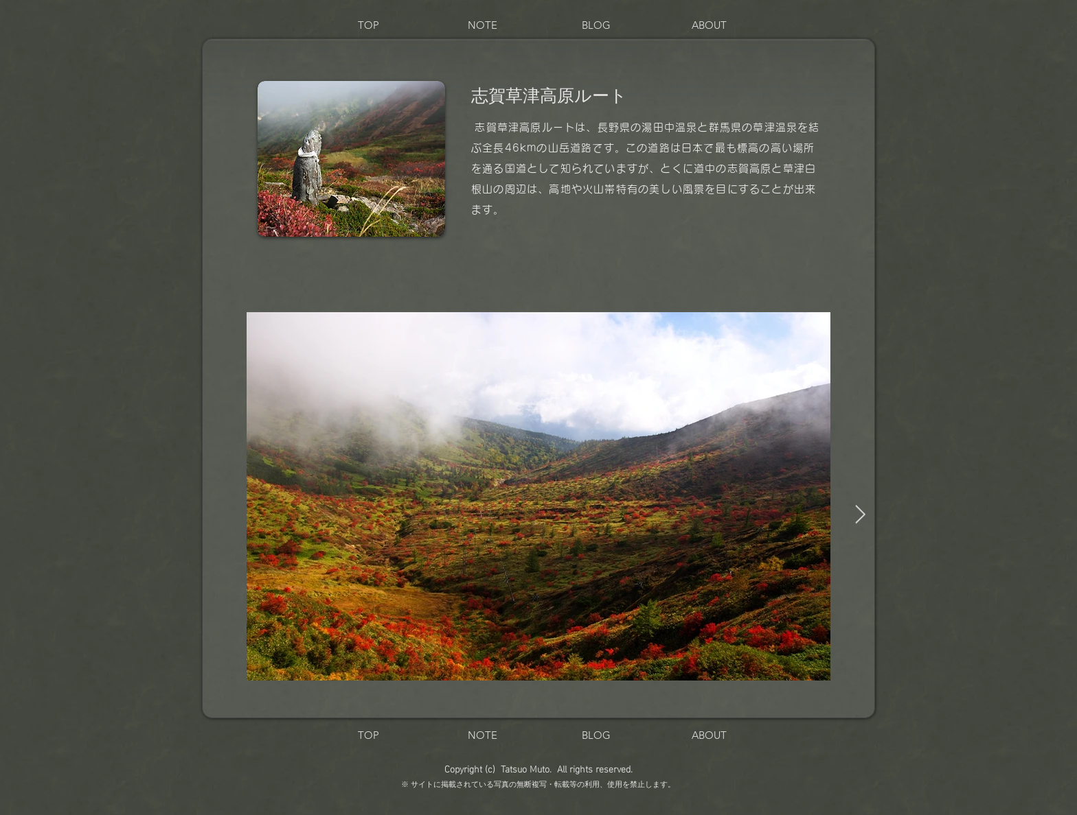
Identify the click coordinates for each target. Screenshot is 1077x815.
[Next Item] (860, 515)
